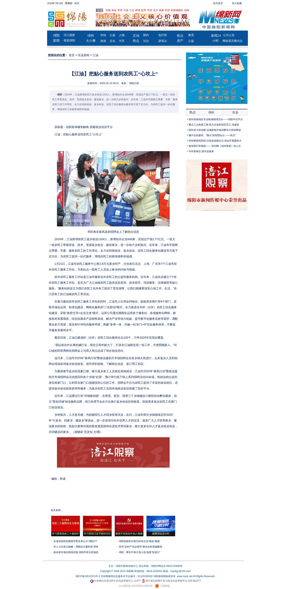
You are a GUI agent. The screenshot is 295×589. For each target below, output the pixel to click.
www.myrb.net (184, 576)
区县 (235, 112)
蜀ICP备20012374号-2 (88, 576)
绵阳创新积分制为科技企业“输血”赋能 (139, 541)
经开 (167, 10)
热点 (136, 40)
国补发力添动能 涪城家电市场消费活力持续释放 (215, 130)
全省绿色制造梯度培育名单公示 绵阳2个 (75, 541)
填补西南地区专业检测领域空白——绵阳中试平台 (216, 119)
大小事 (91, 40)
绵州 (90, 35)
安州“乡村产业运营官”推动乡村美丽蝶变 (140, 546)
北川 (155, 10)
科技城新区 (177, 10)
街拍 (103, 35)
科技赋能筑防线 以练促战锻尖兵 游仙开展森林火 (215, 140)
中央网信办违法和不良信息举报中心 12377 (115, 580)
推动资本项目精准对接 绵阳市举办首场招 (75, 552)
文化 (112, 40)
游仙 (113, 10)
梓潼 (137, 10)
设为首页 (218, 3)
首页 (72, 55)
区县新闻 (83, 55)
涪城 (108, 10)
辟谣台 (162, 40)
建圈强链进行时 (160, 533)
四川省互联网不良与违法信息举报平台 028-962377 (171, 580)
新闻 (56, 40)
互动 (136, 35)
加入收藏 (237, 3)
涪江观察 (69, 35)
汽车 (122, 40)
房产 (180, 40)
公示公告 (229, 35)
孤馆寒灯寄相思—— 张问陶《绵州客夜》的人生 (215, 146)
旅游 (103, 40)
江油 (125, 10)
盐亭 (143, 10)
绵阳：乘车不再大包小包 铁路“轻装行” (139, 552)
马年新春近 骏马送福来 (201, 151)
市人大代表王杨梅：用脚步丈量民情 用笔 (75, 546)
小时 (215, 40)
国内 (146, 35)
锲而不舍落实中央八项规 (129, 533)
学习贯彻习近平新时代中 (97, 533)
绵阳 (56, 35)
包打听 (162, 35)
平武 (149, 10)
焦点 (180, 35)
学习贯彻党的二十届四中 (65, 533)
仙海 (186, 10)
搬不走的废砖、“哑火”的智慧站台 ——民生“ (212, 135)
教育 (191, 35)
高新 (161, 10)
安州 (119, 10)
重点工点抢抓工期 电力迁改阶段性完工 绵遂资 (214, 124)
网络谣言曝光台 (232, 40)
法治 (146, 40)
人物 (122, 35)
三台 (131, 10)
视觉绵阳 (69, 40)
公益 (112, 35)
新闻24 (216, 35)
